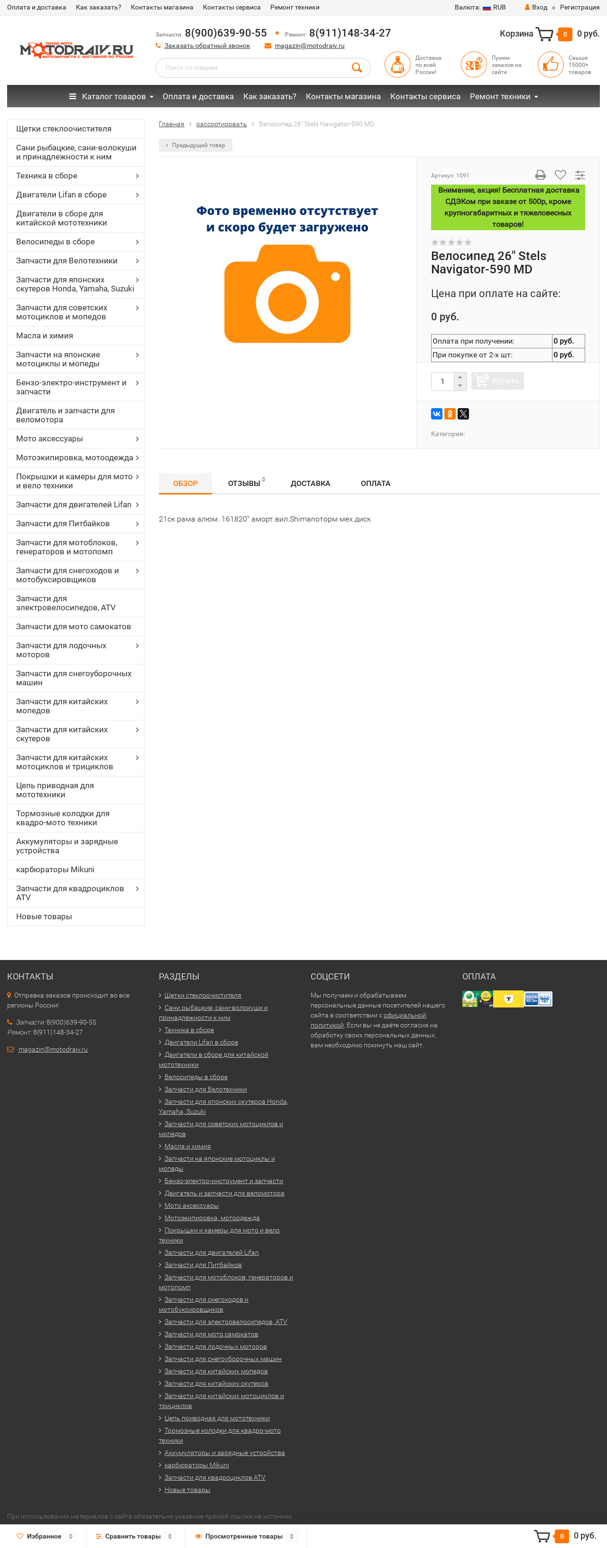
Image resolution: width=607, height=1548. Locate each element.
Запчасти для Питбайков (63, 523)
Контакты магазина (162, 7)
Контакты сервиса (232, 7)
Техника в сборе (46, 175)
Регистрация (580, 7)
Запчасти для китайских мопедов (62, 706)
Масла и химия (44, 335)
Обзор (185, 483)
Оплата (376, 483)
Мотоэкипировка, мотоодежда (74, 457)
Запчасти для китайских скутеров (62, 734)
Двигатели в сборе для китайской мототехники (61, 218)
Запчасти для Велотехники (67, 260)
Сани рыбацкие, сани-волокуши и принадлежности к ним (76, 152)
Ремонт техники (295, 7)
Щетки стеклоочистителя (63, 128)
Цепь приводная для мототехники (55, 790)
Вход (536, 7)
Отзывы (246, 482)
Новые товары (44, 916)
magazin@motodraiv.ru (310, 45)
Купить (506, 380)
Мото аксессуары (49, 438)
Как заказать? (98, 7)
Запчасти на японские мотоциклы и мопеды (58, 359)
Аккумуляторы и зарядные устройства (67, 846)
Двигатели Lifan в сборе (61, 194)
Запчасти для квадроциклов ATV (70, 893)
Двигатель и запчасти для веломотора (65, 415)
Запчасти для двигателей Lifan (73, 504)
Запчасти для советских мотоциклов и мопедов (61, 312)
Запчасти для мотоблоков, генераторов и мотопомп (66, 547)
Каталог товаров (107, 96)
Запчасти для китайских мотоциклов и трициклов (64, 762)
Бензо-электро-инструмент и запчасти (71, 387)
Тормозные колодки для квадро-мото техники (63, 818)
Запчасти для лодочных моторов (61, 650)
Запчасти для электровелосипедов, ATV (66, 603)
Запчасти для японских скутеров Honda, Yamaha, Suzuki (75, 284)
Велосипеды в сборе (55, 241)
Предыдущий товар (195, 145)
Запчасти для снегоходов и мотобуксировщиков (67, 575)
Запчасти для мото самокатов (73, 626)
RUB (480, 7)
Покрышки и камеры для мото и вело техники (74, 481)
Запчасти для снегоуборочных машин (73, 678)
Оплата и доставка (36, 7)
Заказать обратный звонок (207, 45)
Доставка (311, 483)
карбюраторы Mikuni (55, 869)
